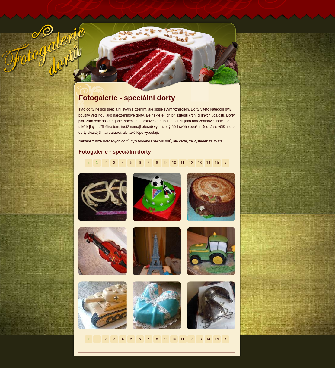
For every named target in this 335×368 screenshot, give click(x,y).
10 (174, 163)
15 (217, 163)
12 (191, 163)
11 (182, 163)
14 (208, 163)
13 (200, 163)
